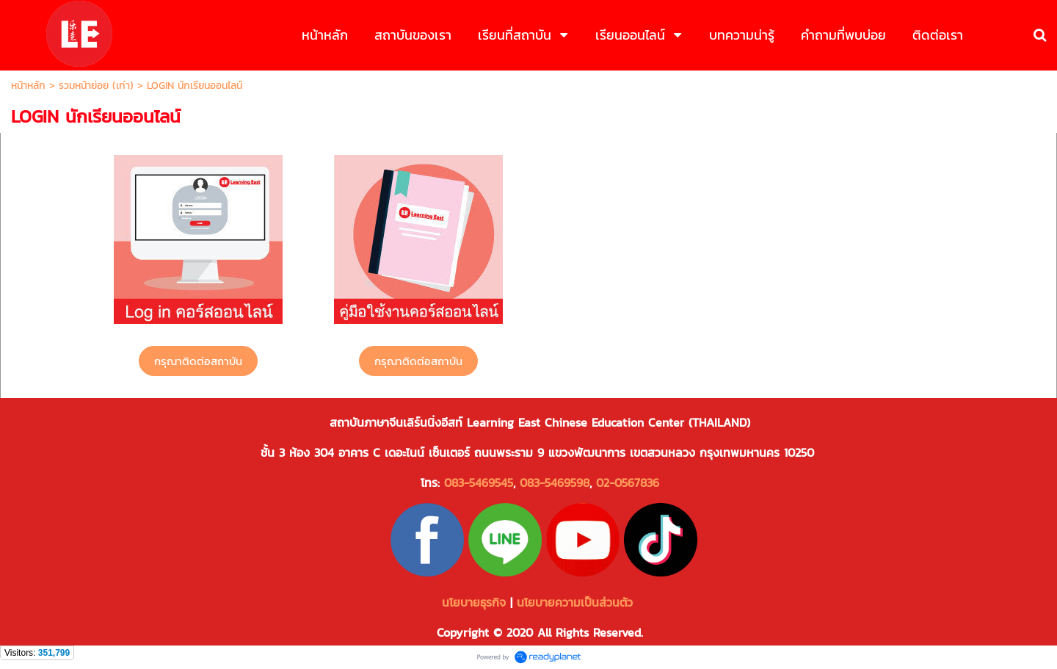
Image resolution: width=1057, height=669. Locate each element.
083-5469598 (554, 482)
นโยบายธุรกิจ (474, 602)
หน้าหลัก (28, 85)
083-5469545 (478, 482)
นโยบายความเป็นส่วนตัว (577, 602)
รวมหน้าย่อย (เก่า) (96, 85)
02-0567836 (627, 482)
